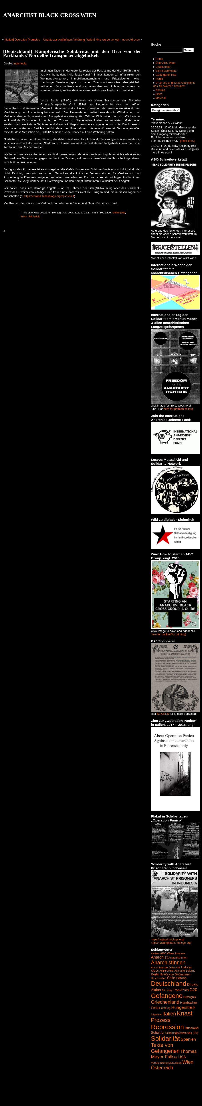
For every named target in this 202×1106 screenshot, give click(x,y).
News (23, 216)
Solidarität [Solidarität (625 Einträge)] (165, 1038)
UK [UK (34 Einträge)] (176, 1057)
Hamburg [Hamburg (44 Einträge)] (164, 1007)
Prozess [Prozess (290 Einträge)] (160, 1020)
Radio (159, 78)
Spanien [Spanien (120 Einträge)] (188, 1039)
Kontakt (160, 90)
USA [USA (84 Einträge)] (182, 1057)
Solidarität (34, 216)
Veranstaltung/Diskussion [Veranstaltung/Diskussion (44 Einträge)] (166, 1062)
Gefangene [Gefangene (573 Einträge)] (166, 995)
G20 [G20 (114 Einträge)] (193, 989)
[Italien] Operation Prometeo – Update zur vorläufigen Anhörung (45, 39)
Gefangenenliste (166, 74)
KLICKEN (163, 713)
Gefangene (119, 212)
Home (159, 58)
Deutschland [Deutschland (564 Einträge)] (168, 983)
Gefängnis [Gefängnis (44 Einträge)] (189, 997)
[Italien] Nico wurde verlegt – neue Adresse (113, 39)
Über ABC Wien (166, 62)
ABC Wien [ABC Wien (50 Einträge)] (167, 953)
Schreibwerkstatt (166, 70)
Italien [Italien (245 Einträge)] (169, 1014)
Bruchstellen (163, 66)
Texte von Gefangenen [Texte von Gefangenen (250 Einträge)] (165, 1048)
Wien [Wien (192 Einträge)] (187, 1062)
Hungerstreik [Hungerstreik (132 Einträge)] (183, 1007)
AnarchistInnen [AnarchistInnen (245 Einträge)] (168, 962)
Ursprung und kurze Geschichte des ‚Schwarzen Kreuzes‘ (174, 84)
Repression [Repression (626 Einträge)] (167, 1026)
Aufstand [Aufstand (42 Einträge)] (179, 970)
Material (161, 98)
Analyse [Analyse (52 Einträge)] (179, 953)
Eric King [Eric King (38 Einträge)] (167, 990)
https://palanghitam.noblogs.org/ (171, 942)
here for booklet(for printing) (168, 634)
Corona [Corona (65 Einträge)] (181, 978)
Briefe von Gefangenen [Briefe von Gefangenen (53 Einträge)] (175, 974)
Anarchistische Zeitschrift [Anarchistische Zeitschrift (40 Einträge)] (165, 967)
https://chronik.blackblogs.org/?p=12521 (49, 196)
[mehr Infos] (187, 140)
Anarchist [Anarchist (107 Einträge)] (159, 957)
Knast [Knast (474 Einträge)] (184, 1013)
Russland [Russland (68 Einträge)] (192, 1028)
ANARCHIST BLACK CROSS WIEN (49, 15)
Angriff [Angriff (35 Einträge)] (162, 970)
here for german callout (178, 409)
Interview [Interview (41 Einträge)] (156, 1014)
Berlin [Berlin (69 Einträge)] (155, 974)
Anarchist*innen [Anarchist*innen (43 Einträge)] (177, 957)
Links (159, 94)
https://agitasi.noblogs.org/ (167, 939)
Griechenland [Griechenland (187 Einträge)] (165, 1002)
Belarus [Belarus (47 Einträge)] (190, 970)
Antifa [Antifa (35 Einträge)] (170, 970)
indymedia (20, 63)
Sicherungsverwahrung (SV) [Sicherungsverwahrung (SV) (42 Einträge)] (181, 1032)
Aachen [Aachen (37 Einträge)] (155, 953)
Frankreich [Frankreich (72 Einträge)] (181, 990)
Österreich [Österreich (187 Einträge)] (162, 1067)
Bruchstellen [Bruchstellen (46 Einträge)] (158, 978)
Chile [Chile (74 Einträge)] (171, 978)
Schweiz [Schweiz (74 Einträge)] (157, 1032)
